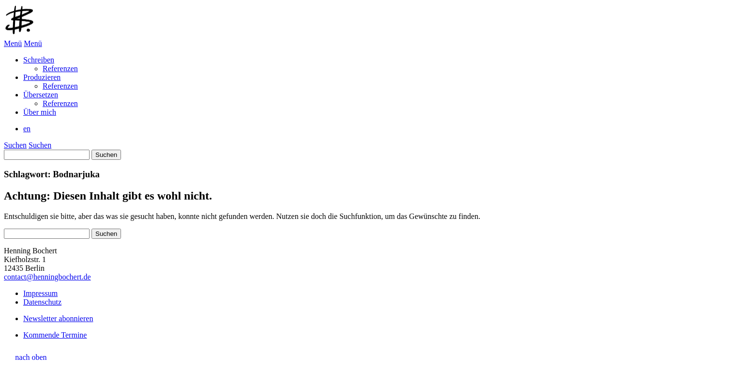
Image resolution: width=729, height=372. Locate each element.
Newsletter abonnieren (58, 318)
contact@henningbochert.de (47, 277)
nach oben (30, 357)
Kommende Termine (55, 335)
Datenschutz (42, 302)
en (26, 128)
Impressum (40, 293)
